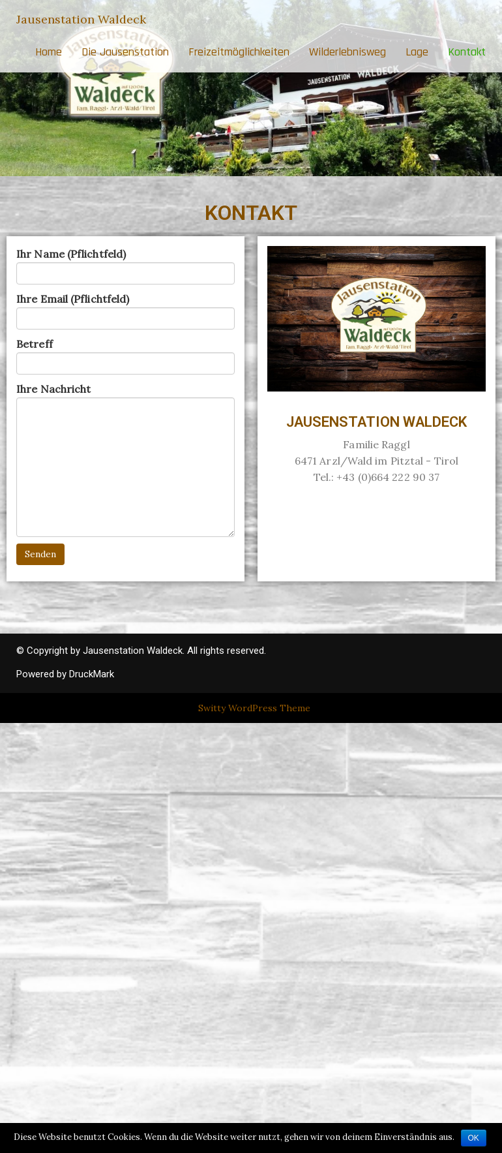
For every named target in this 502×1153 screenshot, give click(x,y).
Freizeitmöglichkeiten (238, 51)
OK (473, 1138)
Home (48, 51)
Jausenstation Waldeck (81, 19)
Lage (417, 51)
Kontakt (467, 51)
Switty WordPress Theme (254, 708)
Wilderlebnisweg (347, 51)
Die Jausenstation (125, 51)
